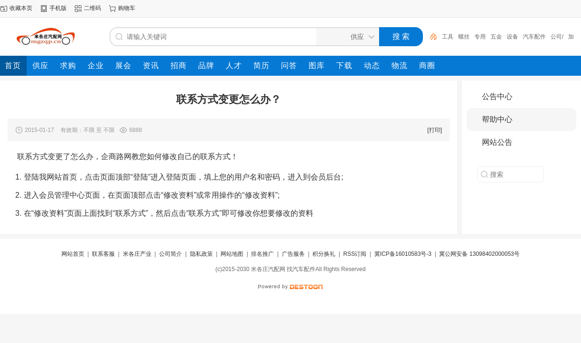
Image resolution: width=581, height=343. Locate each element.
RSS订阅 (355, 254)
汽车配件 (534, 36)
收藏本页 (21, 8)
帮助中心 (497, 119)
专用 (480, 36)
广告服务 (293, 254)
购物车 (126, 8)
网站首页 (72, 254)
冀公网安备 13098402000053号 (479, 254)
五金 (496, 36)
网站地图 (231, 254)
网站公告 (497, 142)
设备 (512, 36)
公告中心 (497, 96)
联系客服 (103, 254)
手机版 (58, 8)
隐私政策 (201, 254)
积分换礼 (323, 254)
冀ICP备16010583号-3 (402, 254)
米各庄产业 (137, 254)
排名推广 (262, 254)
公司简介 (170, 254)
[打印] (434, 130)
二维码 (92, 8)
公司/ (557, 36)
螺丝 (464, 36)
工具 (447, 36)
